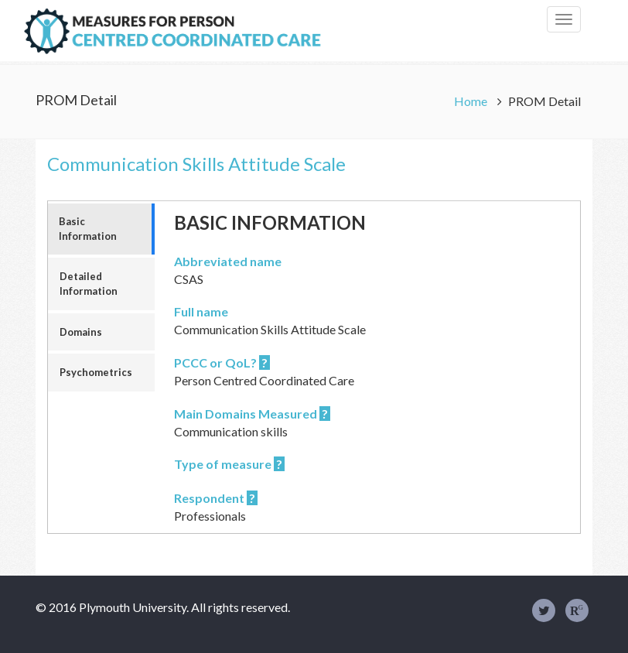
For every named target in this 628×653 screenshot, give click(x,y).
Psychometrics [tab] (96, 372)
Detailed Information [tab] (89, 283)
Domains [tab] (81, 332)
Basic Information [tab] (88, 228)
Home (472, 101)
